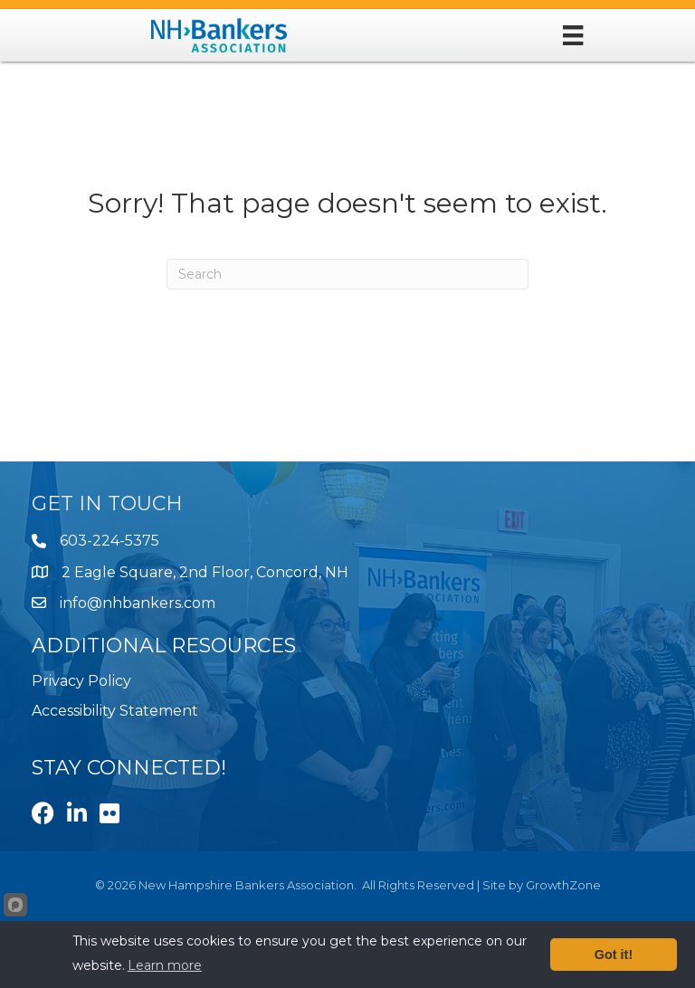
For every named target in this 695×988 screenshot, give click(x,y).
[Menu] (573, 35)
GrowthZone (563, 885)
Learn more (165, 965)
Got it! (614, 954)
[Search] (347, 274)
